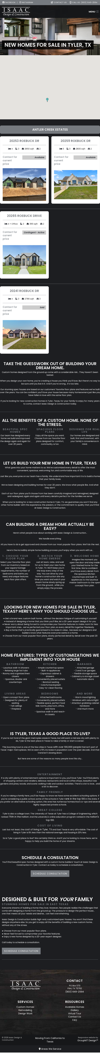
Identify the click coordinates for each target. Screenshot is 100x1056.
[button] (47, 100)
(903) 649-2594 (74, 991)
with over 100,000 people (67, 747)
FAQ (74, 1020)
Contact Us (59, 2)
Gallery (75, 1010)
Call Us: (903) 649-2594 (83, 2)
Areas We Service (50, 1048)
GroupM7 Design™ (87, 1040)
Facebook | (10, 2)
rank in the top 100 (74, 798)
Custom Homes (25, 1007)
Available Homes (74, 1007)
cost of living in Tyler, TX (38, 829)
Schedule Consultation (50, 873)
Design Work (25, 1013)
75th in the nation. (19, 816)
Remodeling (25, 1010)
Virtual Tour (74, 1013)
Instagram (26, 2)
